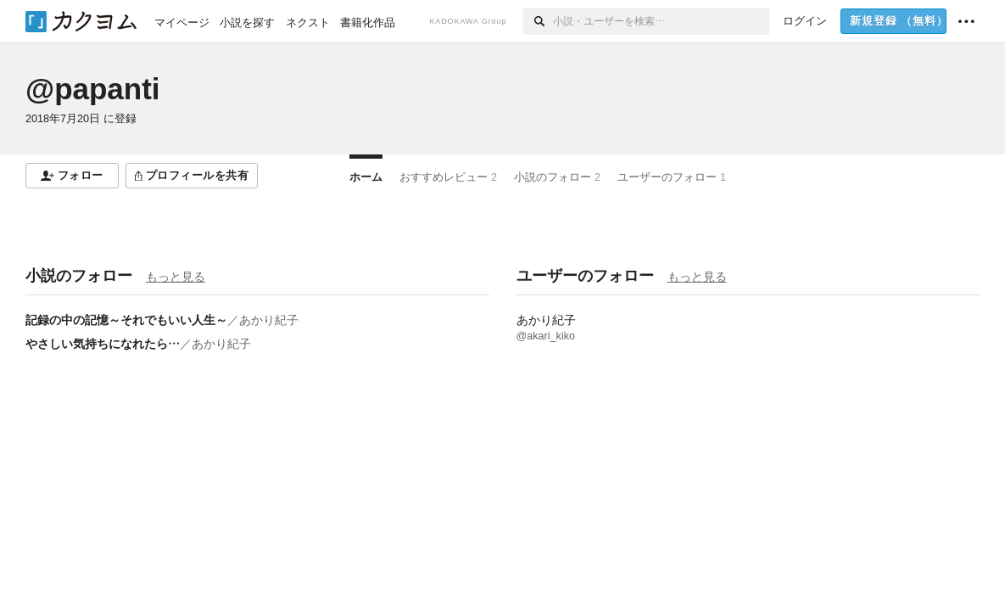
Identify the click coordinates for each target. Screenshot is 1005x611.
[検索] (538, 21)
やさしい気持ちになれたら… (102, 343)
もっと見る (175, 276)
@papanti (92, 88)
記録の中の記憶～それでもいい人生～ (126, 320)
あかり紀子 (269, 320)
